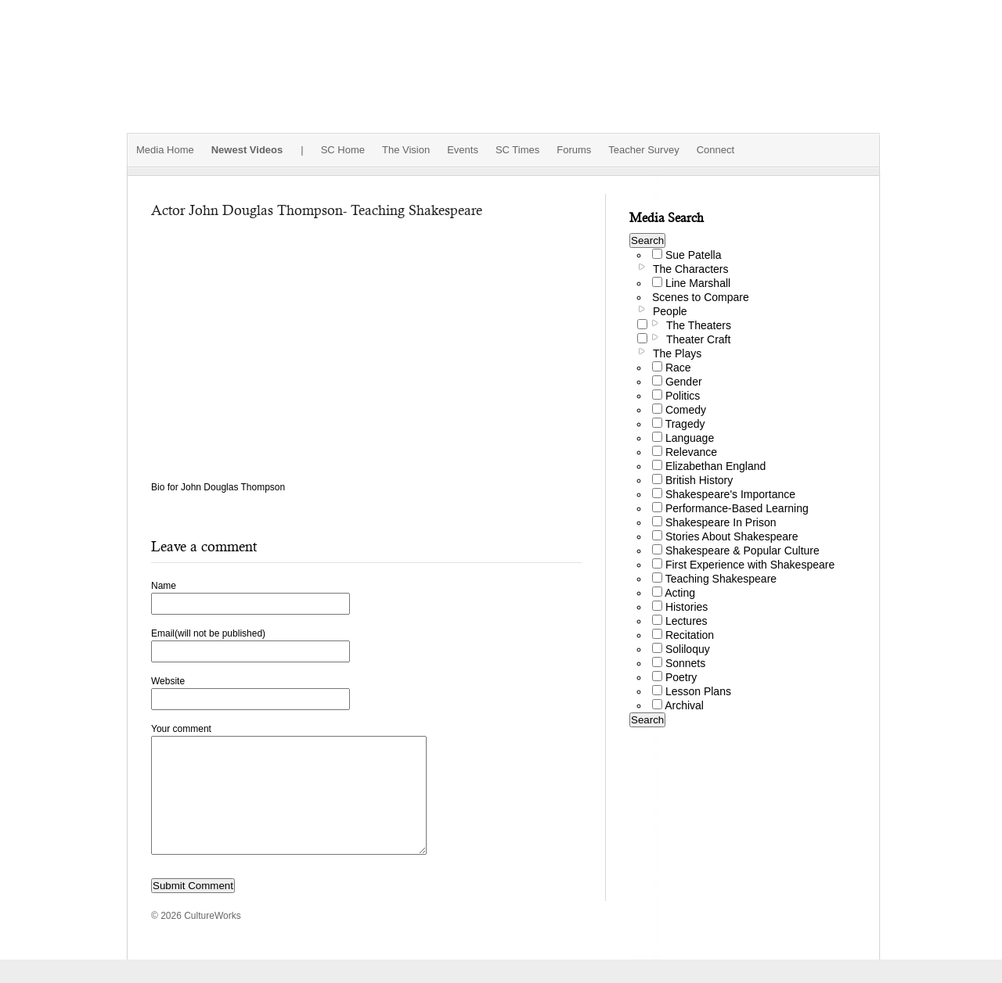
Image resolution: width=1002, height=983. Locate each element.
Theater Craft (698, 339)
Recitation (689, 635)
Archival (684, 705)
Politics (682, 395)
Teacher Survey (643, 150)
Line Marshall (697, 283)
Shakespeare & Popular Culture (742, 550)
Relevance (691, 452)
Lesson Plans (698, 691)
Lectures (686, 621)
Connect (715, 150)
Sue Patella (693, 255)
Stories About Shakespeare (731, 536)
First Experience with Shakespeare (749, 564)
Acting (680, 593)
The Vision (406, 150)
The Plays (677, 353)
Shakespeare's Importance (730, 494)
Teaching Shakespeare (721, 578)
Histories (686, 607)
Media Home (165, 150)
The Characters (690, 269)
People (670, 311)
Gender (683, 381)
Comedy (685, 410)
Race (678, 367)
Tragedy (685, 424)
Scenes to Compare (700, 297)
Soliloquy (687, 649)
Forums (574, 150)
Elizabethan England (715, 466)
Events (462, 150)
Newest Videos (247, 150)
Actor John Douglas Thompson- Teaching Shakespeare (316, 210)
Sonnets (685, 663)
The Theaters (698, 325)
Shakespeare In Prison (721, 522)
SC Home (343, 150)
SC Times (517, 150)
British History (699, 480)
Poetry (681, 677)
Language (689, 438)
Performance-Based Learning (737, 508)
